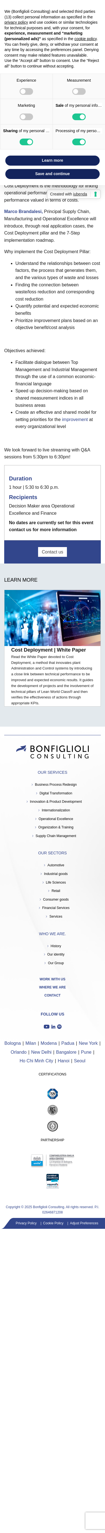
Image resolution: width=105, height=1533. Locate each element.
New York (88, 1043)
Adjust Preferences (84, 1223)
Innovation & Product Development (56, 802)
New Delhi (41, 1052)
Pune (86, 1052)
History (56, 946)
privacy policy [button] (16, 22)
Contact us (52, 552)
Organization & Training (55, 827)
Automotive (55, 865)
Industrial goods (56, 874)
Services (55, 916)
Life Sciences (56, 882)
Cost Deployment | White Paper (48, 650)
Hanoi (63, 1060)
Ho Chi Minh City (36, 1060)
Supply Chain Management (56, 836)
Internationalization (56, 810)
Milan (30, 1043)
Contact (53, 995)
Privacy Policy (26, 1223)
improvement (75, 419)
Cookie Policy (53, 1223)
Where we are (52, 987)
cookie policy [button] (85, 39)
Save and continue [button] (52, 173)
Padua (67, 1043)
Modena (49, 1043)
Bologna (12, 1043)
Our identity (55, 954)
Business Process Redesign (56, 785)
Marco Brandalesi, (24, 211)
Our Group (56, 963)
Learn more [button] (52, 160)
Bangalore (66, 1052)
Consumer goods (56, 899)
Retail (56, 891)
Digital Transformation (55, 793)
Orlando (19, 1052)
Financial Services (55, 908)
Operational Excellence (56, 819)
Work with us (53, 979)
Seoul (79, 1060)
